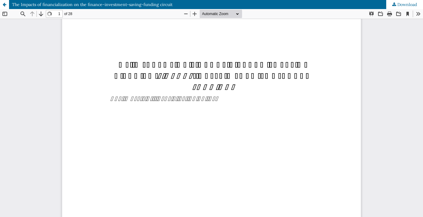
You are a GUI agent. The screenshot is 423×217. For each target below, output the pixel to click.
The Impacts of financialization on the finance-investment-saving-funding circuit (92, 4)
